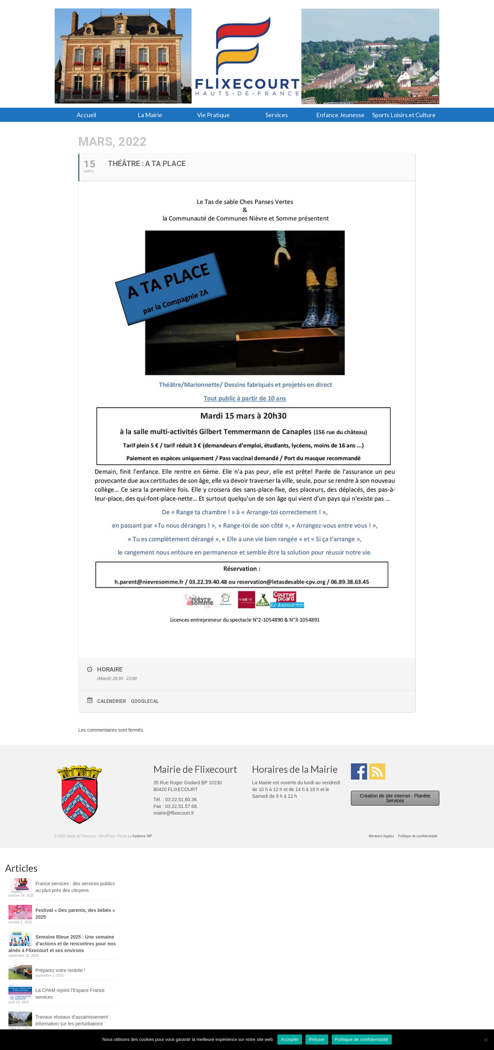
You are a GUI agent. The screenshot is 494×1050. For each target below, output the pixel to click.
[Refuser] (485, 1039)
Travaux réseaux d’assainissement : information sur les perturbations (73, 1020)
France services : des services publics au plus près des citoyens (75, 887)
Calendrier (111, 701)
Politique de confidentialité (361, 1039)
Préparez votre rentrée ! (60, 970)
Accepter (290, 1039)
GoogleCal (145, 701)
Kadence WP (142, 836)
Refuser (317, 1039)
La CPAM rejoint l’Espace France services (70, 994)
